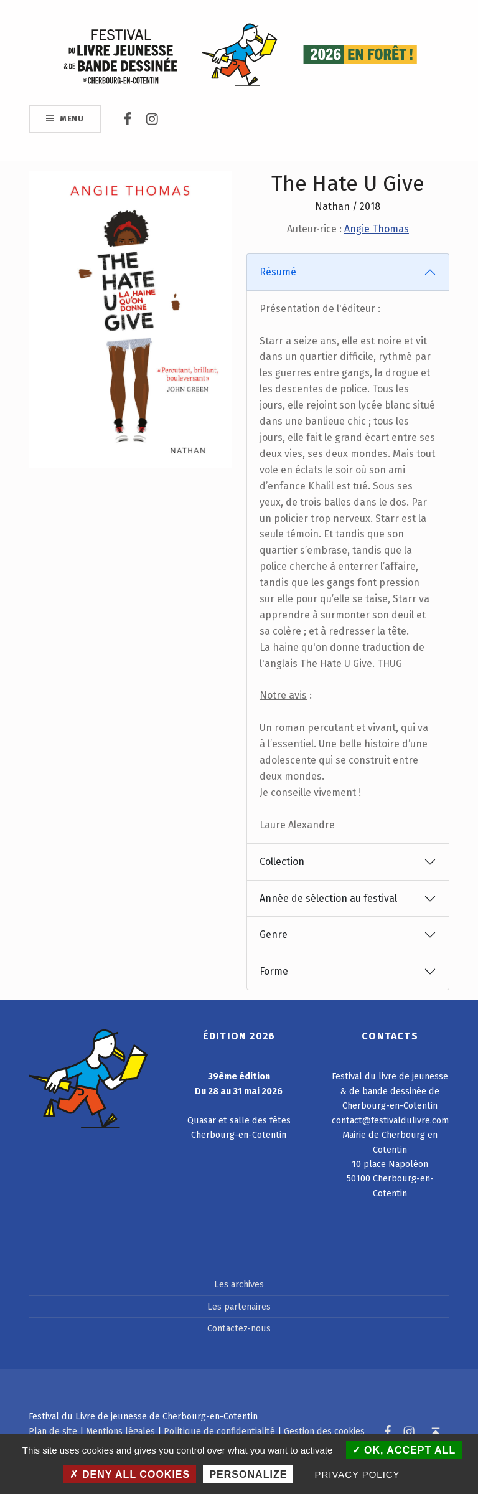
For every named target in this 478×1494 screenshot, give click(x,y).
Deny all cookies (130, 1474)
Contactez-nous (239, 1328)
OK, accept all (404, 1450)
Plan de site (53, 1431)
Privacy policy (357, 1474)
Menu (72, 118)
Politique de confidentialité (219, 1431)
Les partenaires (239, 1306)
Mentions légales (120, 1431)
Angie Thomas (376, 229)
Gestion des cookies (324, 1431)
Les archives (239, 1284)
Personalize (248, 1474)
